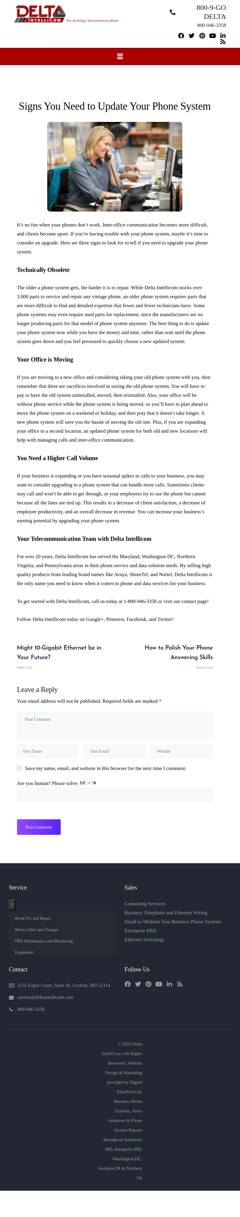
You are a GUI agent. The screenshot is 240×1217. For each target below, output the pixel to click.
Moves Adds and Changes (37, 929)
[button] (120, 56)
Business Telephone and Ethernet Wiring (166, 913)
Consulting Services (145, 904)
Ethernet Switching (144, 939)
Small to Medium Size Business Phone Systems (173, 921)
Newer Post (165, 656)
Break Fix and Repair (33, 918)
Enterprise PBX (141, 930)
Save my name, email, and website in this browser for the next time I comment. (106, 768)
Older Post (64, 656)
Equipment (24, 952)
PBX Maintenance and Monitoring (44, 941)
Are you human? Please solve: (115, 790)
